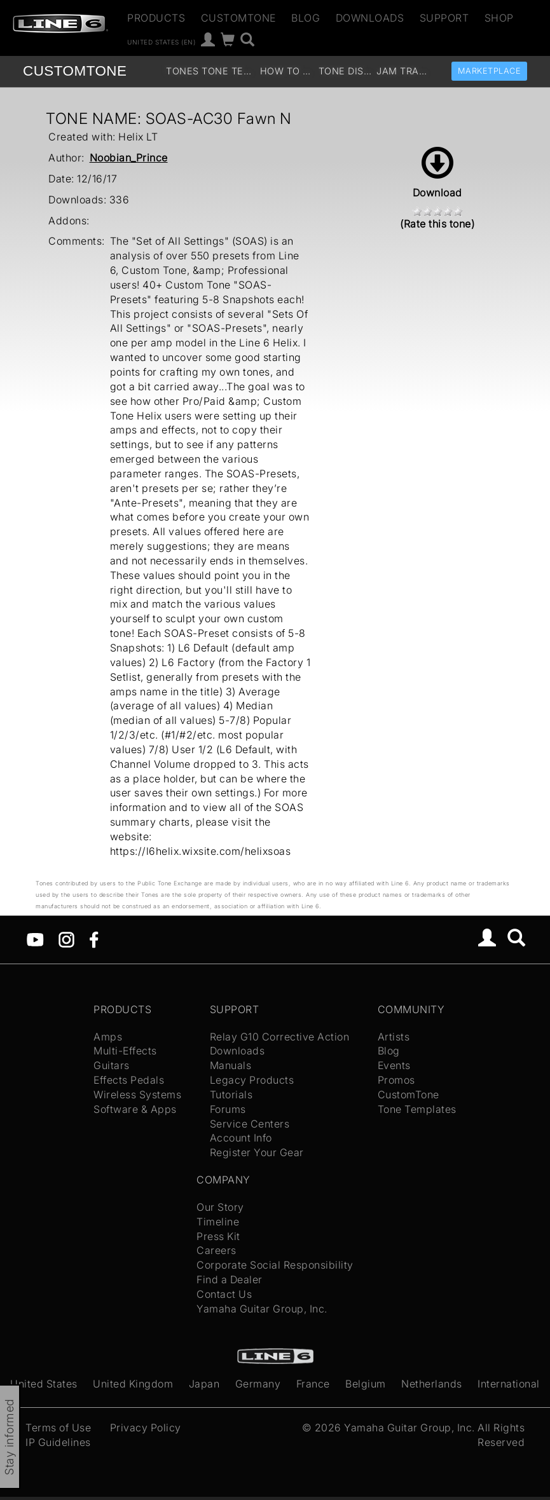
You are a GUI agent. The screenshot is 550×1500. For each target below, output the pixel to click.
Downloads (370, 17)
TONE (75, 71)
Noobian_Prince (129, 157)
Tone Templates (229, 70)
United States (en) (161, 41)
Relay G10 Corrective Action (280, 1036)
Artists (394, 1036)
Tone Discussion (346, 70)
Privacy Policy (145, 1427)
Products (156, 17)
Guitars (111, 1065)
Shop (499, 17)
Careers (216, 1250)
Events (394, 1065)
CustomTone (238, 17)
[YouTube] (35, 938)
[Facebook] (93, 938)
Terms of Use (58, 1427)
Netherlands (431, 1383)
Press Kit (218, 1236)
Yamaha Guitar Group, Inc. (261, 1308)
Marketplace (489, 71)
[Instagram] (66, 938)
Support (444, 17)
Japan (204, 1383)
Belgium (365, 1383)
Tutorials (231, 1094)
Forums (228, 1109)
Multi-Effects (125, 1050)
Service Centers (250, 1123)
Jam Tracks (404, 70)
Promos (396, 1080)
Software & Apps (135, 1109)
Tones (182, 70)
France (313, 1383)
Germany (258, 1383)
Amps (107, 1036)
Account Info (241, 1137)
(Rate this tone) (437, 223)
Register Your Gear (257, 1152)
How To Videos (287, 70)
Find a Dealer (229, 1279)
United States (44, 1383)
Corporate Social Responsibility (275, 1264)
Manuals (231, 1065)
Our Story (220, 1207)
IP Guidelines (58, 1442)
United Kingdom (133, 1383)
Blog (305, 17)
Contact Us (224, 1294)
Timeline (217, 1221)
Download (437, 173)
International (509, 1383)
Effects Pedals (128, 1080)
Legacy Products (252, 1080)
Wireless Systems (137, 1094)
